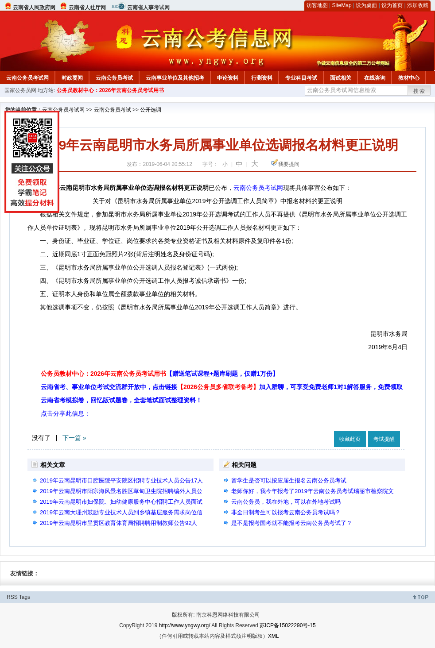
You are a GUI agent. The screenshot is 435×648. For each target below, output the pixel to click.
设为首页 (392, 5)
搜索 (419, 91)
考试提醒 (384, 439)
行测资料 (261, 78)
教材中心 (408, 78)
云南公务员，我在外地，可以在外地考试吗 (286, 501)
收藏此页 (350, 439)
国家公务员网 (20, 90)
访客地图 (317, 5)
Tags (24, 597)
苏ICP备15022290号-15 (288, 625)
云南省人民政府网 (34, 7)
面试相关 (340, 78)
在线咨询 (374, 78)
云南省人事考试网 (148, 7)
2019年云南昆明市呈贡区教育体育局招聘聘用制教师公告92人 (118, 523)
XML (273, 636)
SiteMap (342, 5)
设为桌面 (366, 5)
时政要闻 (72, 78)
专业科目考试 (301, 78)
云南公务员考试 (114, 78)
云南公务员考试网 (27, 78)
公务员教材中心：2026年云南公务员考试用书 (110, 90)
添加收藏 (417, 5)
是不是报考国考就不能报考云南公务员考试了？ (291, 523)
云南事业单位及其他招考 (175, 78)
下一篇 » (74, 437)
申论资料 (227, 78)
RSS (12, 597)
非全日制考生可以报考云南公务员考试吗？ (286, 512)
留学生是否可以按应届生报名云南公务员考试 (288, 480)
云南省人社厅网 (87, 7)
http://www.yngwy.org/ (184, 625)
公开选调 (150, 110)
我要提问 (288, 164)
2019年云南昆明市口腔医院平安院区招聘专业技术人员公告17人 (121, 480)
